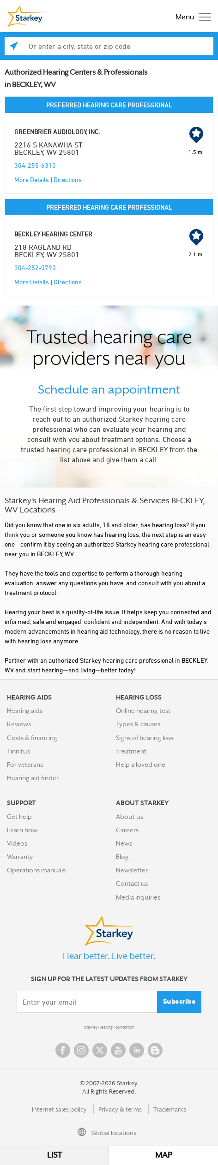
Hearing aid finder (33, 778)
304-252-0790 (35, 267)
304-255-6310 (35, 165)
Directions (68, 179)
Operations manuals (36, 870)
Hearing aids (24, 710)
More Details (31, 179)
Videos (17, 843)
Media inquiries (138, 897)
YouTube (118, 1050)
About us (129, 816)
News (124, 843)
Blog (122, 856)
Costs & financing (32, 737)
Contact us (132, 883)
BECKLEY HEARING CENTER (53, 234)
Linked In (136, 1050)
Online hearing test (143, 710)
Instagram (81, 1050)
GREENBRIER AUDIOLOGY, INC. (57, 131)
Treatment (131, 751)
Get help (19, 816)
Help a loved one (140, 764)
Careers (127, 830)
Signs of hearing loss (145, 737)
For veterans (25, 764)
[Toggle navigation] (191, 16)
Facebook (62, 1050)
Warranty (20, 856)
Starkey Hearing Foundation (109, 1027)
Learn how (22, 830)
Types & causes (138, 724)
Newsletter (132, 870)
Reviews (19, 724)
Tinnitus (18, 751)
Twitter (99, 1050)
